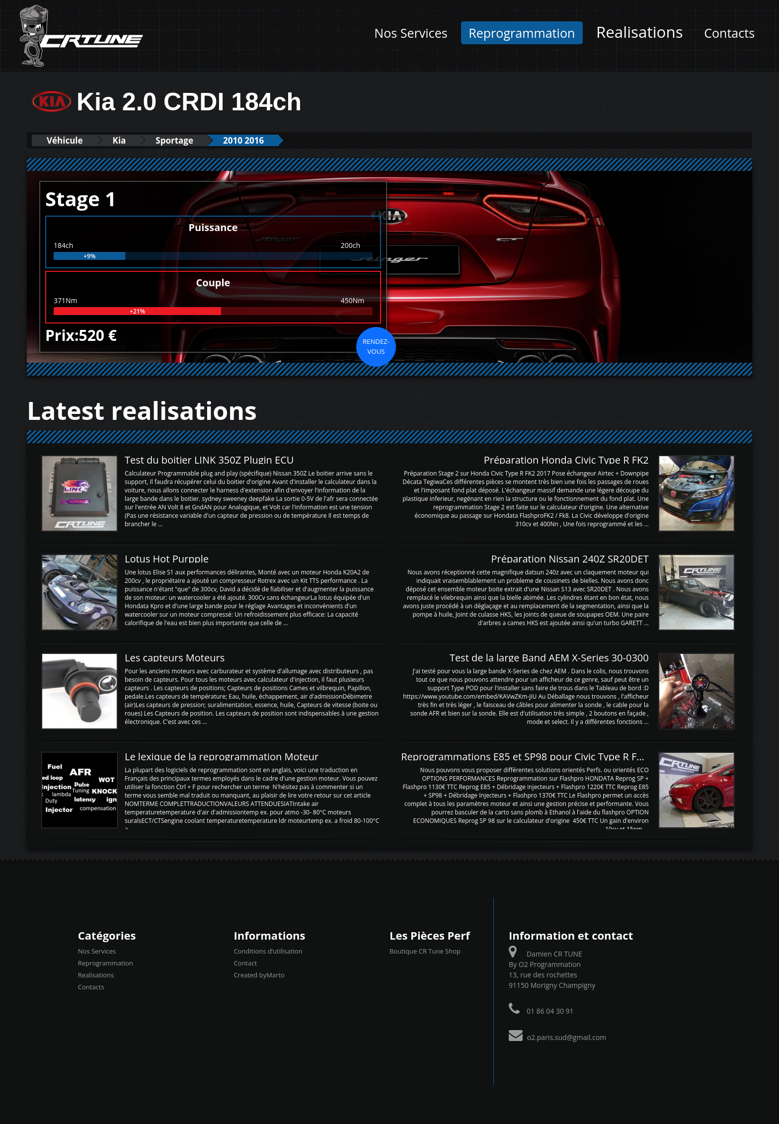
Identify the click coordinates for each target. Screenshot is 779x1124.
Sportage (174, 140)
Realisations (639, 31)
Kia (119, 140)
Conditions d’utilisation (268, 951)
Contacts (729, 32)
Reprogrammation (521, 32)
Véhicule (65, 140)
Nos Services (410, 32)
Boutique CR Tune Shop (425, 951)
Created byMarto (259, 974)
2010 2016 (243, 140)
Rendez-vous (376, 346)
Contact (245, 963)
